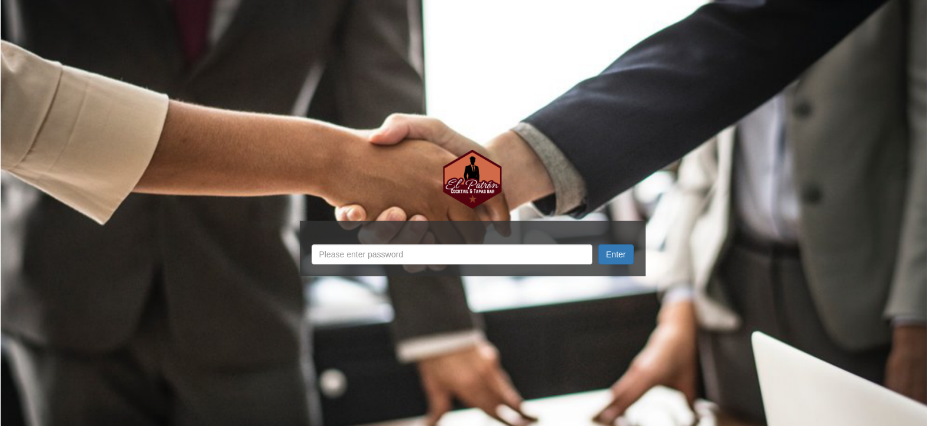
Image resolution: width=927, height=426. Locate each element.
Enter (615, 254)
